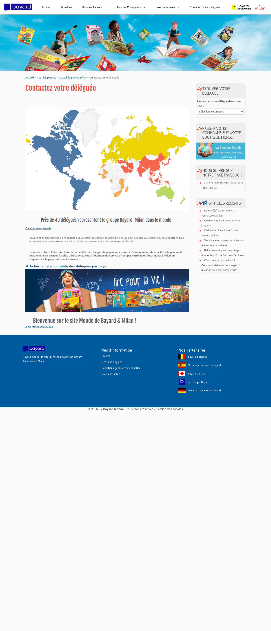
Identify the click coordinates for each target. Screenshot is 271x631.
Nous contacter (110, 374)
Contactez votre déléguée (205, 7)
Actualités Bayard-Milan (72, 77)
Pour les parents (46, 77)
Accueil (46, 7)
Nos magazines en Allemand (204, 390)
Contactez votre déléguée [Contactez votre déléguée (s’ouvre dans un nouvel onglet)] (38, 228)
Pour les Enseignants (131, 7)
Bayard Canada (196, 373)
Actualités (66, 7)
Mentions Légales (111, 362)
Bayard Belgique (197, 357)
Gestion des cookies (169, 409)
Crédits (105, 356)
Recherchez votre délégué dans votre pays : (219, 103)
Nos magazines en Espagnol (204, 365)
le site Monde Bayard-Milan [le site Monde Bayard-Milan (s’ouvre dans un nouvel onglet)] (39, 327)
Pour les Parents (94, 7)
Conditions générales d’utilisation (121, 368)
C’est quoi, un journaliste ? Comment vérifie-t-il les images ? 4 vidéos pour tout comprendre (220, 265)
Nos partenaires (168, 7)
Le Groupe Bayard (198, 382)
